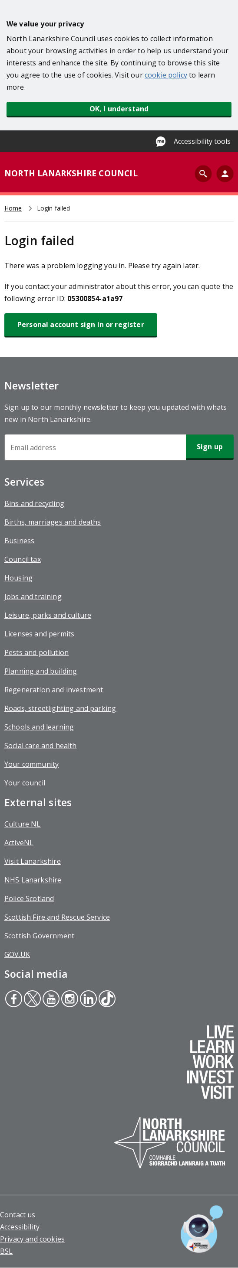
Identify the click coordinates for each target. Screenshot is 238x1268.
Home (13, 208)
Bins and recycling (34, 503)
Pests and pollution (36, 652)
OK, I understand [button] (119, 109)
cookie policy (166, 75)
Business (19, 540)
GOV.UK (17, 954)
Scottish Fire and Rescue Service (57, 917)
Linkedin (88, 999)
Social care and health (40, 745)
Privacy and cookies (32, 1239)
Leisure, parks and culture (47, 615)
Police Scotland (29, 898)
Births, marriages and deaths (52, 522)
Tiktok (106, 999)
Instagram (68, 999)
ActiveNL (18, 842)
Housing (18, 578)
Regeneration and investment (53, 689)
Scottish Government (39, 935)
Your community (31, 764)
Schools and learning (39, 727)
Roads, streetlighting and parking (60, 708)
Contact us (18, 1214)
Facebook (13, 999)
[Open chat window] (202, 1229)
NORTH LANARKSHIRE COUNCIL (71, 173)
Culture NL (22, 824)
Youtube (49, 999)
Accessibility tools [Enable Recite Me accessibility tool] (202, 141)
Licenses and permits (39, 634)
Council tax (22, 559)
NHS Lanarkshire (32, 880)
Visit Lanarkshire (32, 861)
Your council (24, 783)
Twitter (32, 999)
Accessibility (20, 1227)
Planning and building (40, 671)
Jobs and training (33, 596)
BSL (6, 1251)
